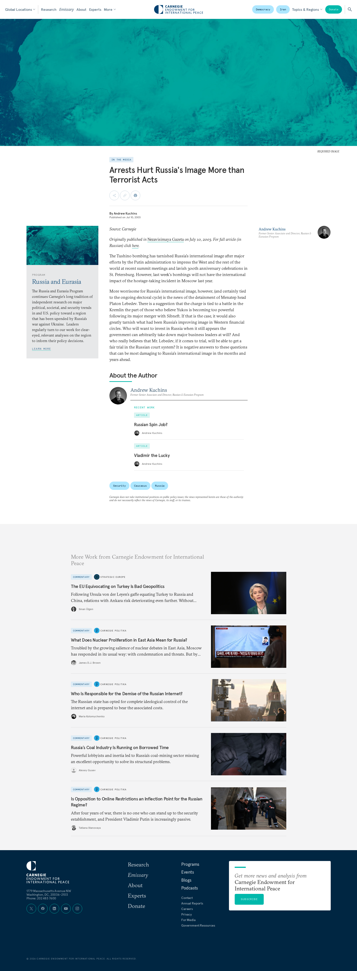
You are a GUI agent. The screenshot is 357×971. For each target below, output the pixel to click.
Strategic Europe (113, 577)
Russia (159, 485)
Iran (283, 9)
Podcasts (189, 888)
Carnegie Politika (113, 630)
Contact (187, 898)
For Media (188, 920)
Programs (190, 864)
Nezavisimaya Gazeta (165, 239)
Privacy (186, 914)
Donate (333, 9)
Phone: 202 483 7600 (41, 898)
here (135, 245)
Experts (95, 9)
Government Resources (198, 925)
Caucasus (140, 485)
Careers (187, 909)
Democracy (263, 9)
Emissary (66, 9)
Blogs (186, 880)
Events (187, 872)
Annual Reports (192, 903)
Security (119, 485)
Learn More (41, 348)
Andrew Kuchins (125, 213)
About (81, 9)
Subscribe (249, 899)
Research (48, 9)
